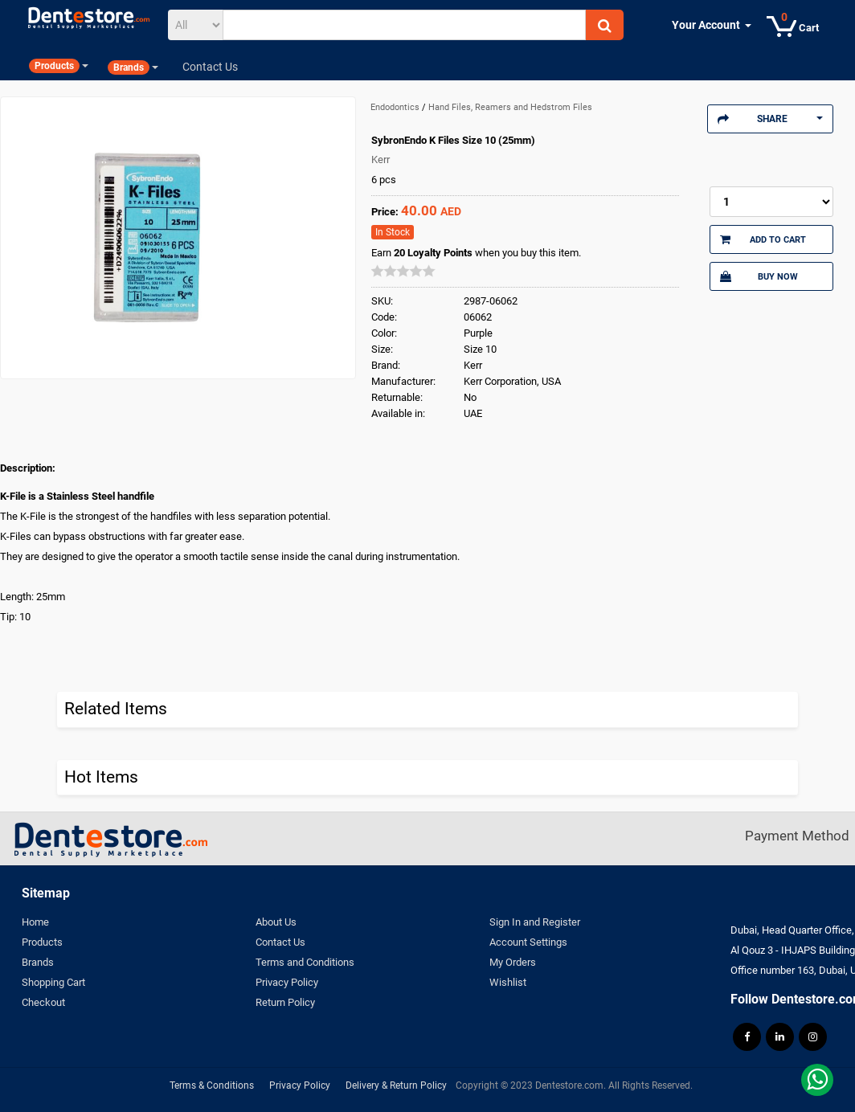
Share (770, 119)
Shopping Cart (53, 982)
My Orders (512, 962)
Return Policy (285, 1002)
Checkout (43, 1002)
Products (42, 942)
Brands (38, 962)
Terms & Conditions (212, 1085)
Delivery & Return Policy (396, 1085)
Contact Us (280, 942)
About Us (276, 922)
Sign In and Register (534, 922)
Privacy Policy (287, 982)
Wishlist (507, 982)
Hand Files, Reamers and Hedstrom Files (510, 107)
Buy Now (759, 276)
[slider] (403, 270)
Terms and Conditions (305, 962)
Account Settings (528, 942)
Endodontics (396, 107)
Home (35, 922)
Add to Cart (762, 239)
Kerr (380, 159)
